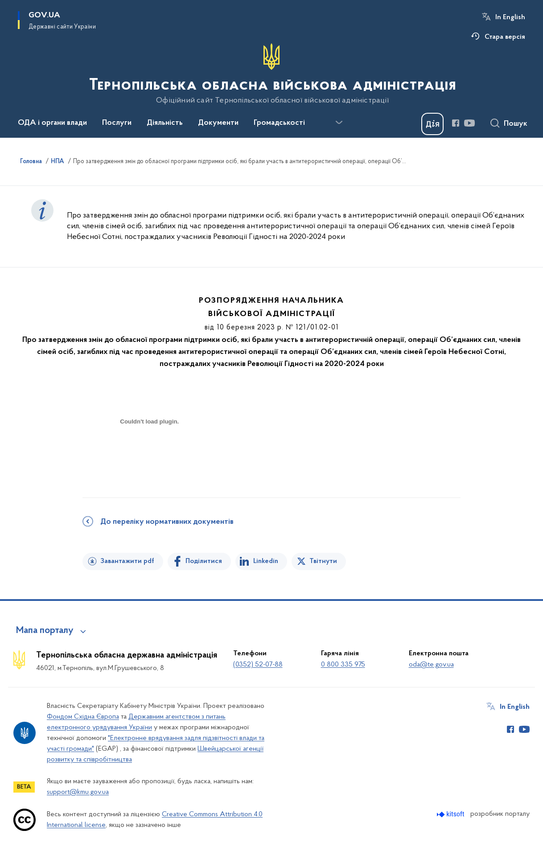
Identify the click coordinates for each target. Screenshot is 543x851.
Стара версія (505, 37)
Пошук (515, 124)
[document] (149, 453)
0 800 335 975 (343, 664)
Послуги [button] (117, 123)
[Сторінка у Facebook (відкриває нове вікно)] (455, 123)
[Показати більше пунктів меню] (339, 122)
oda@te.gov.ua (431, 664)
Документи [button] (218, 123)
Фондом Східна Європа (83, 716)
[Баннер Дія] (432, 124)
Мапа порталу (45, 631)
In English (510, 17)
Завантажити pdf (127, 561)
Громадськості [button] (279, 123)
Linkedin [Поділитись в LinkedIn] (265, 561)
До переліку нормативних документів (167, 522)
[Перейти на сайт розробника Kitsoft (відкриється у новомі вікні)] (451, 814)
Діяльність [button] (165, 123)
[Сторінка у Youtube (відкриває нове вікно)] (469, 123)
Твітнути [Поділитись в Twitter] (323, 561)
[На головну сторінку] (272, 74)
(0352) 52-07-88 (258, 664)
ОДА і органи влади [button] (52, 123)
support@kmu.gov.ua (78, 792)
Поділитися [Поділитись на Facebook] (203, 561)
